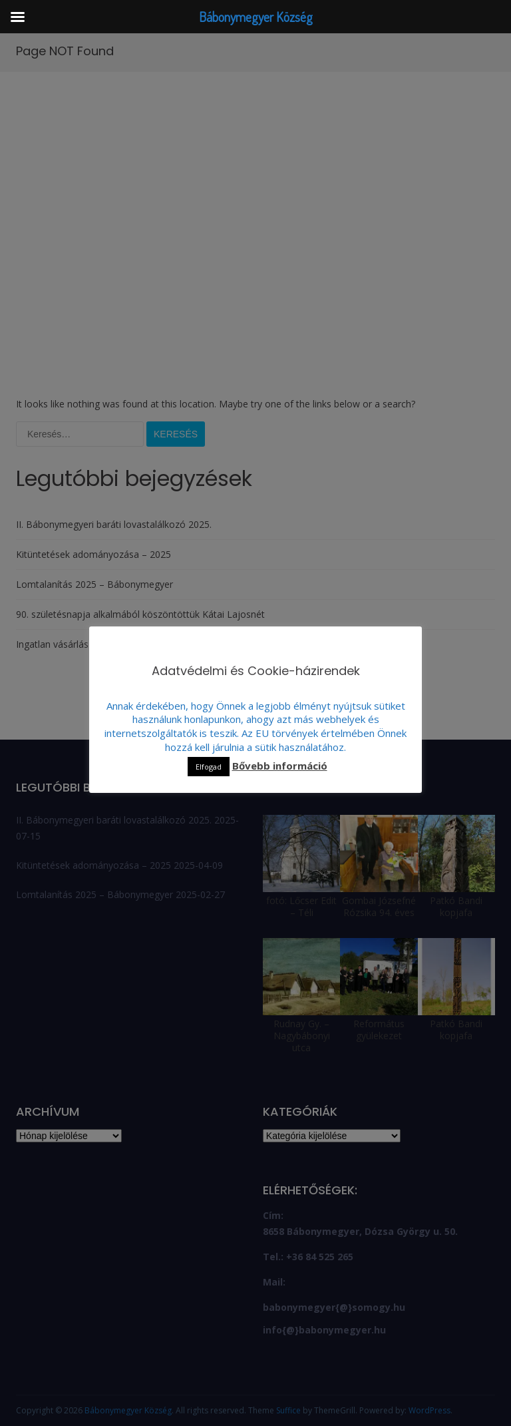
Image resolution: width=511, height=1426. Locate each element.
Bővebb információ (279, 765)
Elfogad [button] (209, 767)
